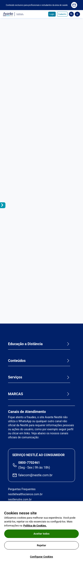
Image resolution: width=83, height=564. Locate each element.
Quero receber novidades (74, 5)
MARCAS (15, 394)
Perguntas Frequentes (22, 489)
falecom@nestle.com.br (35, 475)
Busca (71, 14)
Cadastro (62, 14)
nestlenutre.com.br (20, 499)
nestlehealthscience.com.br (25, 494)
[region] (41, 532)
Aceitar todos (42, 533)
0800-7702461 (29, 463)
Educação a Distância (25, 344)
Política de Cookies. (35, 525)
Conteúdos (17, 360)
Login (51, 14)
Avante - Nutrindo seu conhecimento (13, 14)
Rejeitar (41, 545)
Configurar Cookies (41, 556)
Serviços (15, 377)
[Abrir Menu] (77, 14)
